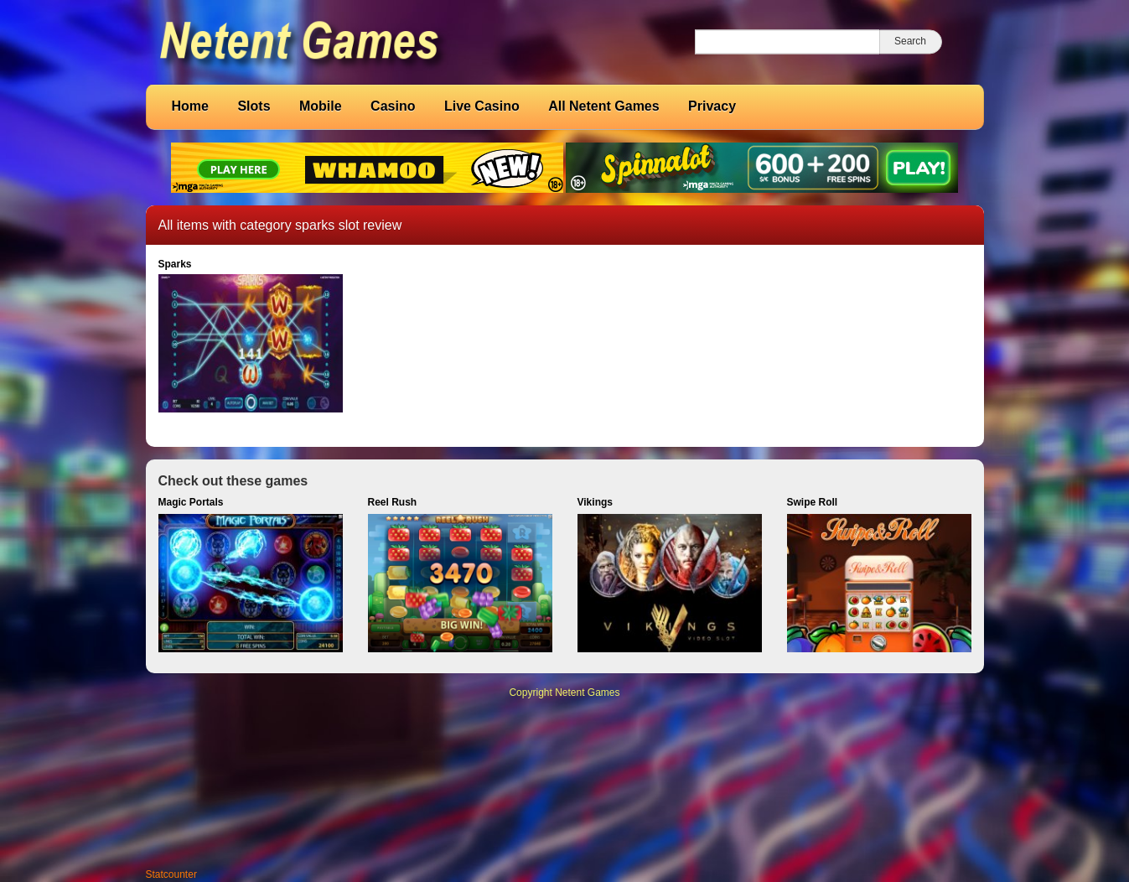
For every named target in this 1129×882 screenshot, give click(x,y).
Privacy (712, 106)
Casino (392, 106)
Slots (253, 106)
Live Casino (482, 106)
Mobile (320, 106)
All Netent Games (603, 106)
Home (190, 106)
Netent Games (587, 692)
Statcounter (171, 874)
